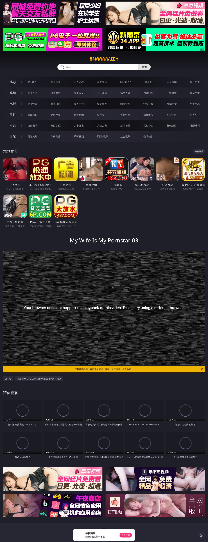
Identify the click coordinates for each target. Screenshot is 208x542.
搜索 (144, 67)
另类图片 (195, 114)
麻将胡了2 (125, 82)
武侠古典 (102, 125)
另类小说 (148, 125)
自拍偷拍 (56, 93)
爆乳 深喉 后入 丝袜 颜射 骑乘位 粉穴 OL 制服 (39, 378)
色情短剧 (148, 136)
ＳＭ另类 (195, 93)
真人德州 (56, 82)
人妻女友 (79, 125)
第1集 (8, 378)
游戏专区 (102, 82)
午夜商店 (56, 136)
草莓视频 (79, 136)
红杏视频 (125, 136)
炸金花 (148, 82)
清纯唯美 (148, 114)
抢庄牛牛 (195, 82)
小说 (13, 125)
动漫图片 (102, 114)
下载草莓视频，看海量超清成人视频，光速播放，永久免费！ (139, 369)
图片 (13, 115)
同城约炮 (32, 136)
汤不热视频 (102, 136)
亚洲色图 (56, 114)
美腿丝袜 (125, 114)
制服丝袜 (125, 104)
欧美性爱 (102, 104)
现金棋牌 (172, 82)
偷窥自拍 (32, 114)
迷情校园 (125, 125)
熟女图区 (172, 114)
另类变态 (195, 104)
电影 (13, 104)
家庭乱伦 (56, 125)
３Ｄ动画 (102, 93)
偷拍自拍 (56, 104)
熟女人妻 (125, 93)
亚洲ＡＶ (32, 93)
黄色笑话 (172, 125)
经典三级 (148, 104)
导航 (13, 136)
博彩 (13, 82)
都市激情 (32, 125)
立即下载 (125, 535)
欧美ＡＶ (79, 93)
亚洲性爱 (32, 104)
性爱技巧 (195, 125)
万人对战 (79, 82)
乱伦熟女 (172, 104)
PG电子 (32, 82)
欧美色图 (79, 114)
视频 (13, 93)
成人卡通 (79, 104)
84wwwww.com (104, 59)
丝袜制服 (148, 93)
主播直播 (172, 93)
